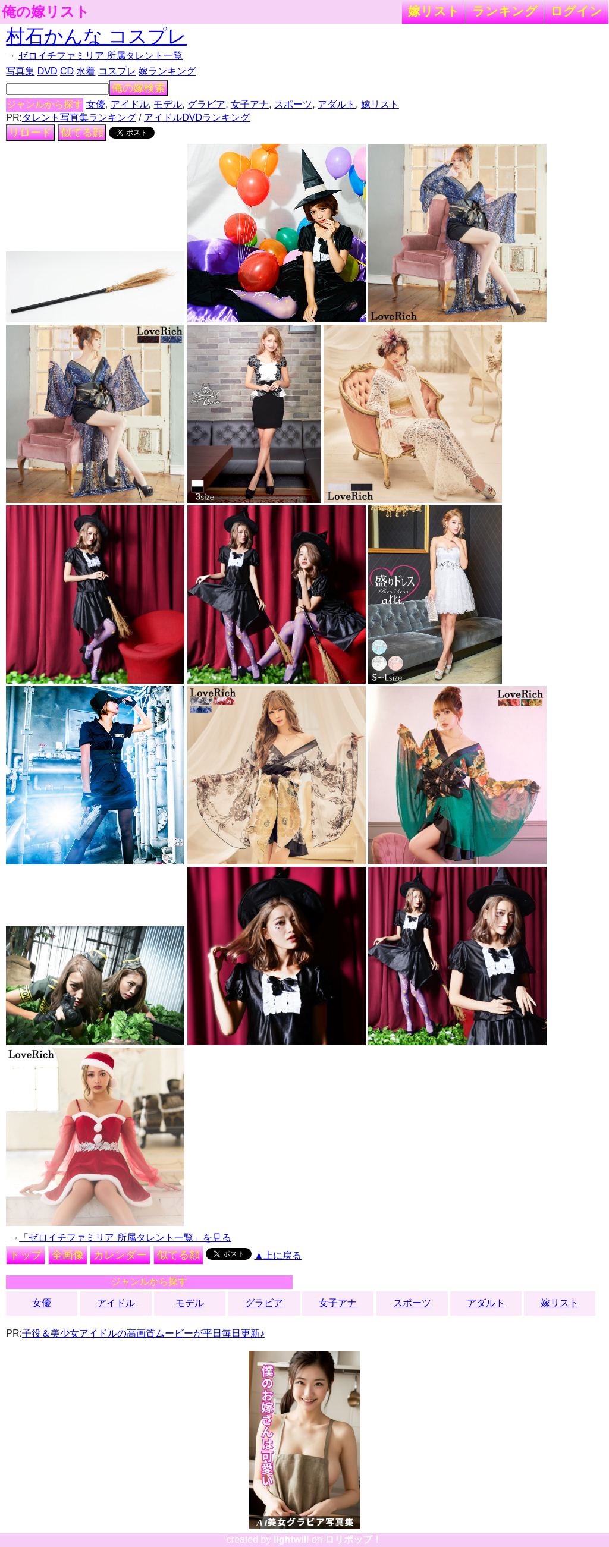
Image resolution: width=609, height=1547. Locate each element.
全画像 (68, 1255)
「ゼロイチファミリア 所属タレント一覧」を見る (125, 1237)
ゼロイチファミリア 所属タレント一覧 (100, 56)
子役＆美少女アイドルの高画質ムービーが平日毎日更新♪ (143, 1333)
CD (67, 71)
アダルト (337, 104)
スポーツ (293, 104)
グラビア (206, 104)
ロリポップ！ (353, 1540)
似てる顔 (82, 133)
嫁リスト (434, 11)
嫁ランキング (167, 71)
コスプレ (117, 71)
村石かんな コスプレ (96, 36)
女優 (95, 104)
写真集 (20, 71)
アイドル (130, 104)
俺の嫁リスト (46, 12)
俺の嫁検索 (138, 88)
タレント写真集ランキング (79, 117)
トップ (26, 1255)
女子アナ (250, 104)
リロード (30, 133)
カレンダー (120, 1255)
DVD (47, 71)
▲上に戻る (278, 1255)
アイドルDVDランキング (197, 117)
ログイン (576, 11)
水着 (85, 71)
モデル (167, 104)
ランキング (505, 11)
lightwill (291, 1540)
